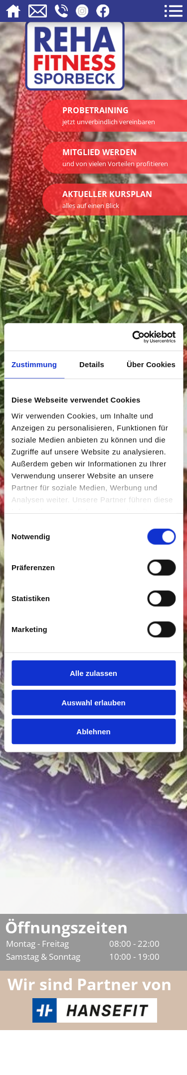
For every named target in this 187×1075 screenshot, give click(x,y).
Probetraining (108, 115)
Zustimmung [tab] (34, 364)
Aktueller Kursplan (107, 199)
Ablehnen (93, 731)
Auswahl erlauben (93, 702)
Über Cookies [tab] (151, 364)
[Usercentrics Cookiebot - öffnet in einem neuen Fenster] (133, 336)
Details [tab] (91, 364)
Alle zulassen (93, 673)
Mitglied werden (115, 157)
